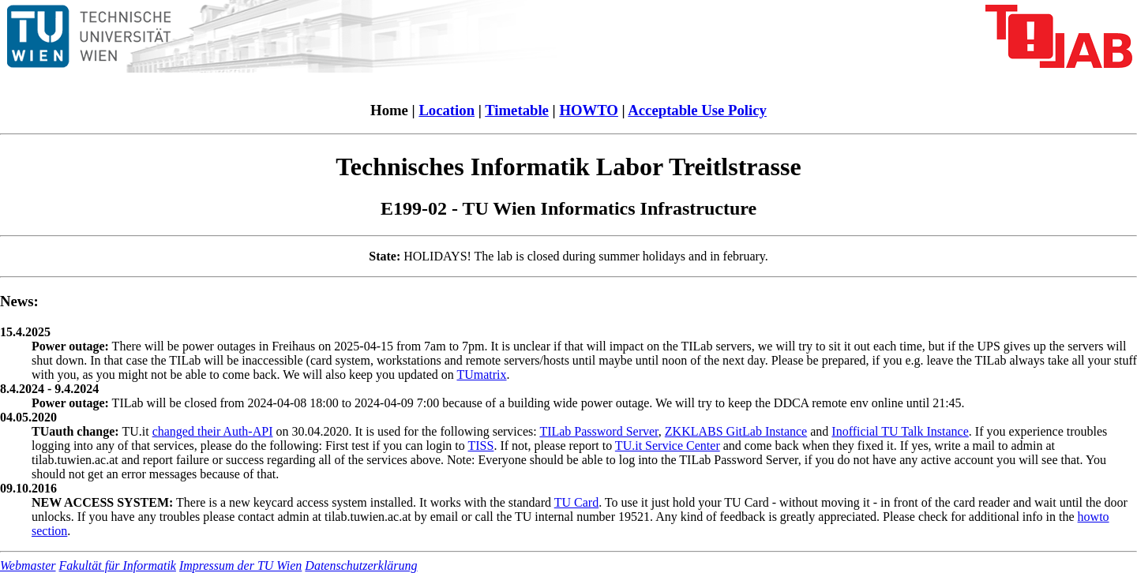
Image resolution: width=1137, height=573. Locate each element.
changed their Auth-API (212, 431)
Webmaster (28, 565)
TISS (481, 445)
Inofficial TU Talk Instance (900, 431)
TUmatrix (481, 374)
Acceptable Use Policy (697, 110)
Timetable (517, 110)
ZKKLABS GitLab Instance (736, 431)
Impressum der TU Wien (240, 565)
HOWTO (588, 110)
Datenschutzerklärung (361, 565)
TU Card (576, 502)
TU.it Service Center (667, 445)
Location (446, 110)
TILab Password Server (598, 431)
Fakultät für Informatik (117, 565)
